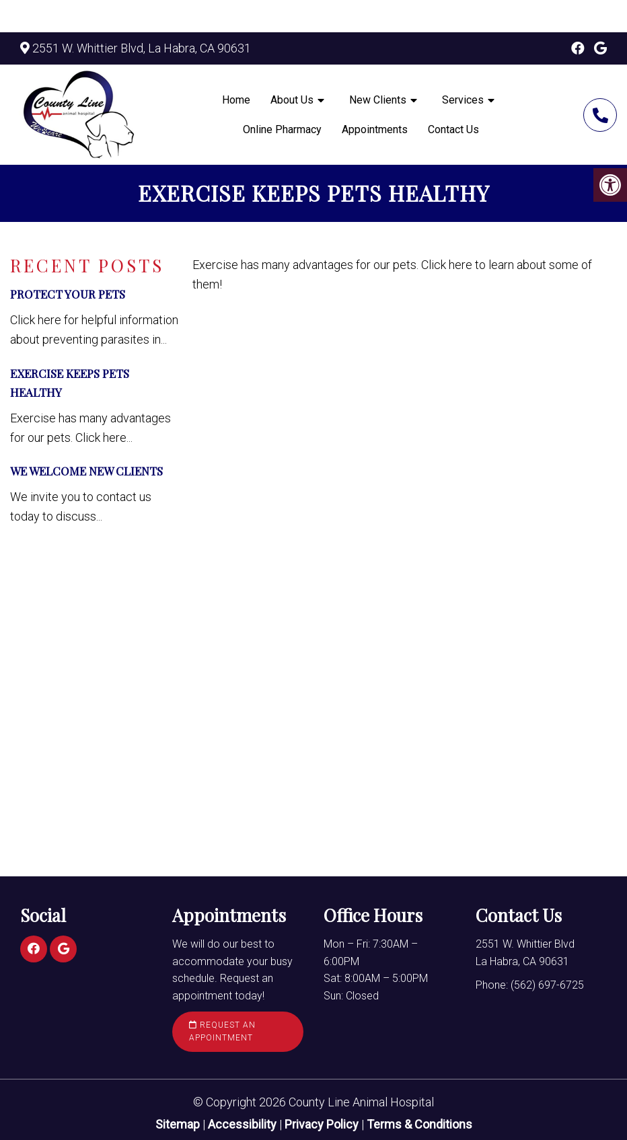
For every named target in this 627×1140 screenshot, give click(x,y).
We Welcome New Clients (86, 470)
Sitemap (177, 1124)
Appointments (375, 129)
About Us (292, 99)
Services (463, 99)
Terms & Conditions (419, 1124)
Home (236, 99)
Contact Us (453, 129)
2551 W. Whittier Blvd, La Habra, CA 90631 (141, 48)
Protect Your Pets (67, 294)
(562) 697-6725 (600, 114)
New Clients (377, 99)
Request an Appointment (222, 1031)
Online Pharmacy (282, 129)
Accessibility (242, 1124)
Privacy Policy (323, 1124)
